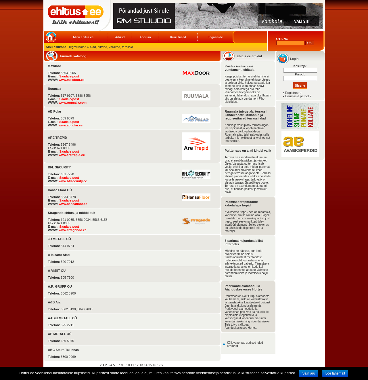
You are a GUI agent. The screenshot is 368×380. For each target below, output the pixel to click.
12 (137, 365)
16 (154, 365)
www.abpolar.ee (71, 125)
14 (145, 365)
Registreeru (293, 92)
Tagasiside (215, 37)
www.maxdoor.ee (71, 79)
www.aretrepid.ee (72, 155)
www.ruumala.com (73, 102)
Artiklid (119, 37)
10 (128, 365)
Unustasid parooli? (298, 96)
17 (158, 365)
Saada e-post (69, 76)
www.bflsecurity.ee (73, 181)
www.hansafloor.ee (73, 204)
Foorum (145, 37)
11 (132, 365)
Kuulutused (178, 37)
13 (141, 365)
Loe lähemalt (335, 373)
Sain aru (308, 373)
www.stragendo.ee (73, 230)
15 (150, 365)
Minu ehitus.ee (83, 37)
